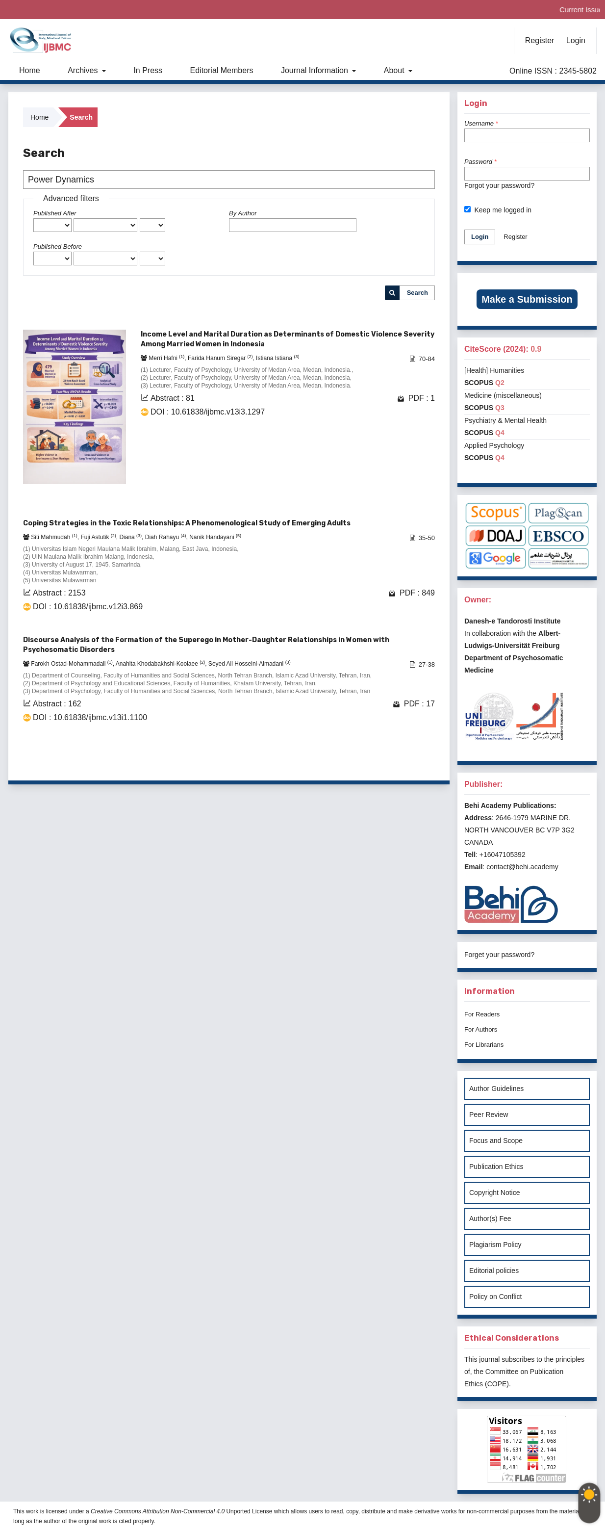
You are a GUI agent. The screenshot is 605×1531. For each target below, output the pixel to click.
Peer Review (488, 1114)
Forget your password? (499, 955)
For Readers (482, 1014)
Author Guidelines (496, 1088)
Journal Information (315, 70)
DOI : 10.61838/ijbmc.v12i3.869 (88, 606)
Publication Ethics (496, 1166)
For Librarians (484, 1044)
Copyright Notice (494, 1192)
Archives (84, 70)
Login (575, 40)
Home (29, 70)
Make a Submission (527, 299)
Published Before (57, 246)
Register (540, 40)
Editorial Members (221, 70)
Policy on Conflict (495, 1296)
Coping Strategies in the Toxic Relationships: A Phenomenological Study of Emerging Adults (187, 523)
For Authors (480, 1029)
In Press (147, 70)
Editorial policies (494, 1270)
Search (417, 292)
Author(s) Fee (490, 1218)
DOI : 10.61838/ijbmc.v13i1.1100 (90, 717)
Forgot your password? (499, 185)
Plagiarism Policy (495, 1244)
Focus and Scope (496, 1140)
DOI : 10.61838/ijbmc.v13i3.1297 (208, 412)
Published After (54, 213)
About (395, 70)
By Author (243, 213)
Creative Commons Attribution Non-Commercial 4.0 (158, 1511)
